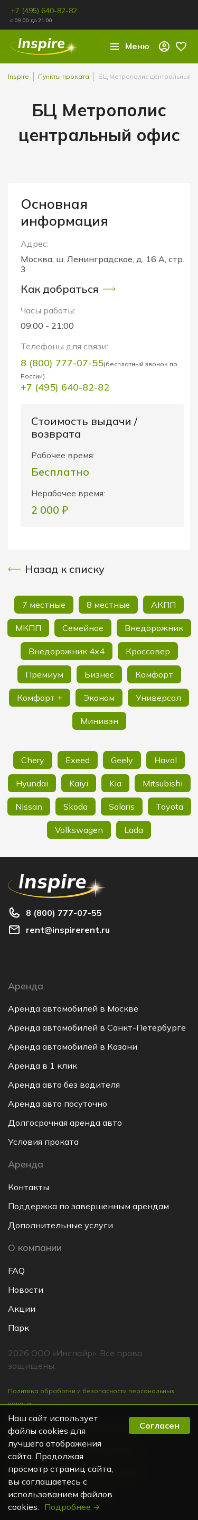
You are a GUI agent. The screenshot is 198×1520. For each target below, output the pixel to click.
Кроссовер (148, 651)
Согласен (159, 1425)
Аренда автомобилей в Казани (72, 1046)
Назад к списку (56, 569)
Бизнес (99, 674)
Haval (165, 760)
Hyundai (32, 783)
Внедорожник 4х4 (67, 651)
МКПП (28, 628)
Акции (21, 1308)
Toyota (169, 806)
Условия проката (43, 1141)
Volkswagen (79, 829)
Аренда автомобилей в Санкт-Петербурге (97, 1027)
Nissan (28, 806)
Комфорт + (39, 697)
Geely (122, 760)
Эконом (99, 697)
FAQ (16, 1270)
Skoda (75, 806)
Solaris (122, 806)
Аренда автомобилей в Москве (73, 1008)
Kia (115, 783)
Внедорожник (154, 628)
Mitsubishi (163, 783)
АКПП (163, 604)
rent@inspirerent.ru (68, 929)
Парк (18, 1327)
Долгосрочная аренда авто (65, 1122)
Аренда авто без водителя (64, 1084)
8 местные (108, 604)
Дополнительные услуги (60, 1225)
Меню (128, 46)
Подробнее (72, 1507)
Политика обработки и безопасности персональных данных (91, 1397)
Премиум (44, 674)
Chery (32, 760)
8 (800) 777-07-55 (62, 363)
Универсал (158, 697)
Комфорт (154, 674)
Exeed (77, 760)
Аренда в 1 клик (42, 1065)
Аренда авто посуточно (57, 1103)
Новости (25, 1289)
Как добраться (68, 289)
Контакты (28, 1187)
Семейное (82, 628)
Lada (133, 829)
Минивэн (99, 721)
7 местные (43, 604)
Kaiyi (78, 783)
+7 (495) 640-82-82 (44, 10)
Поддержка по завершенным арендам (88, 1206)
